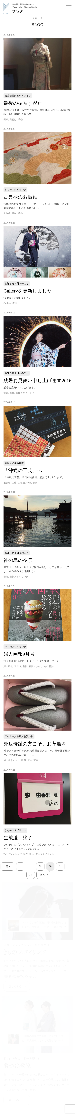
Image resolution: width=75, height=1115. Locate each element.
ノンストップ (15, 854)
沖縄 (28, 482)
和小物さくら (11, 760)
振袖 (6, 119)
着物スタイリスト (44, 854)
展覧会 (7, 482)
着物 (20, 119)
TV (5, 854)
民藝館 (21, 482)
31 (60, 866)
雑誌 (51, 666)
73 (30, 874)
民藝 (14, 482)
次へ (42, 874)
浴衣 (6, 393)
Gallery (7, 303)
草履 (35, 760)
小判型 (22, 760)
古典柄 (7, 213)
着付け (13, 119)
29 (40, 866)
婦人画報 (8, 666)
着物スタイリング (25, 393)
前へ (8, 866)
